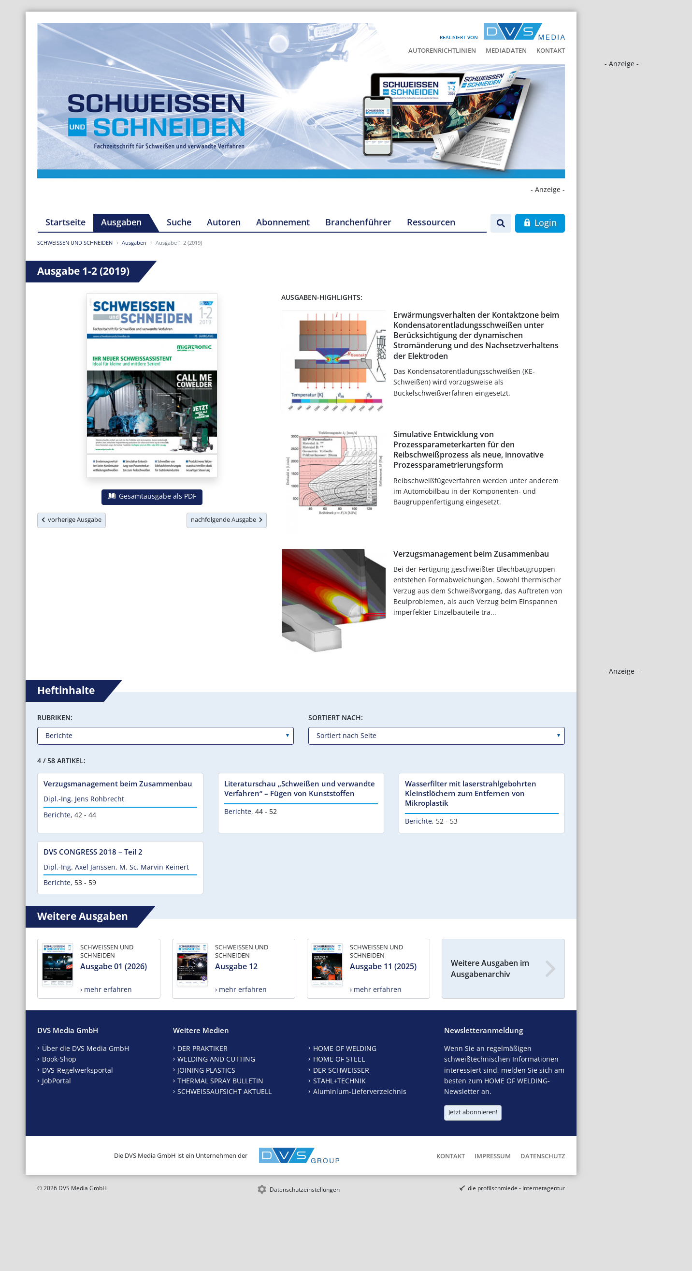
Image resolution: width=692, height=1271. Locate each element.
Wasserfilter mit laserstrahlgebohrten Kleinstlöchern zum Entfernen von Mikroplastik (470, 793)
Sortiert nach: (335, 717)
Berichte (57, 814)
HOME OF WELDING (344, 1048)
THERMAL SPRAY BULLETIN (220, 1080)
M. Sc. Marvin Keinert (154, 867)
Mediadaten (506, 50)
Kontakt (550, 50)
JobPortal (56, 1080)
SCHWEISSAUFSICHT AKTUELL (224, 1091)
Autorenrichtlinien (442, 50)
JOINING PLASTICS (206, 1070)
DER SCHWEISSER (341, 1070)
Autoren (224, 222)
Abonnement (283, 222)
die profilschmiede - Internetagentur (516, 1188)
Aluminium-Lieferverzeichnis (359, 1091)
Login (540, 222)
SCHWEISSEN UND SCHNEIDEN (75, 242)
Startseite (65, 222)
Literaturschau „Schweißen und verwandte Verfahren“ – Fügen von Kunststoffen (299, 788)
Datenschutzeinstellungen (305, 1189)
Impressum (493, 1156)
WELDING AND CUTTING (216, 1059)
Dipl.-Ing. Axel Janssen (79, 867)
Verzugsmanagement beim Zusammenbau (471, 553)
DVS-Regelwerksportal (77, 1070)
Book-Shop (59, 1059)
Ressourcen (431, 222)
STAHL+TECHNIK (339, 1080)
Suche (179, 222)
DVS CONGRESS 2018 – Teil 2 (93, 852)
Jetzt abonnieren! (472, 1112)
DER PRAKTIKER (202, 1048)
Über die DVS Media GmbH (85, 1048)
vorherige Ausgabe (71, 519)
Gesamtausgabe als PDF (152, 496)
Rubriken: (54, 717)
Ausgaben (121, 222)
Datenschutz (542, 1156)
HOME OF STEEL (339, 1059)
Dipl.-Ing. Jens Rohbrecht (83, 798)
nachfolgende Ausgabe (226, 519)
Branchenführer (358, 222)
